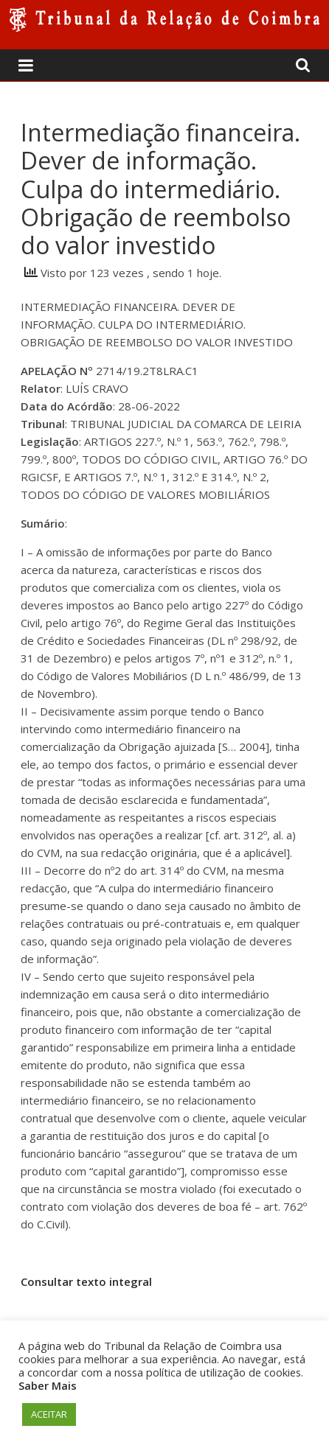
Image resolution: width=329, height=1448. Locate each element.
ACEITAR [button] (49, 1414)
